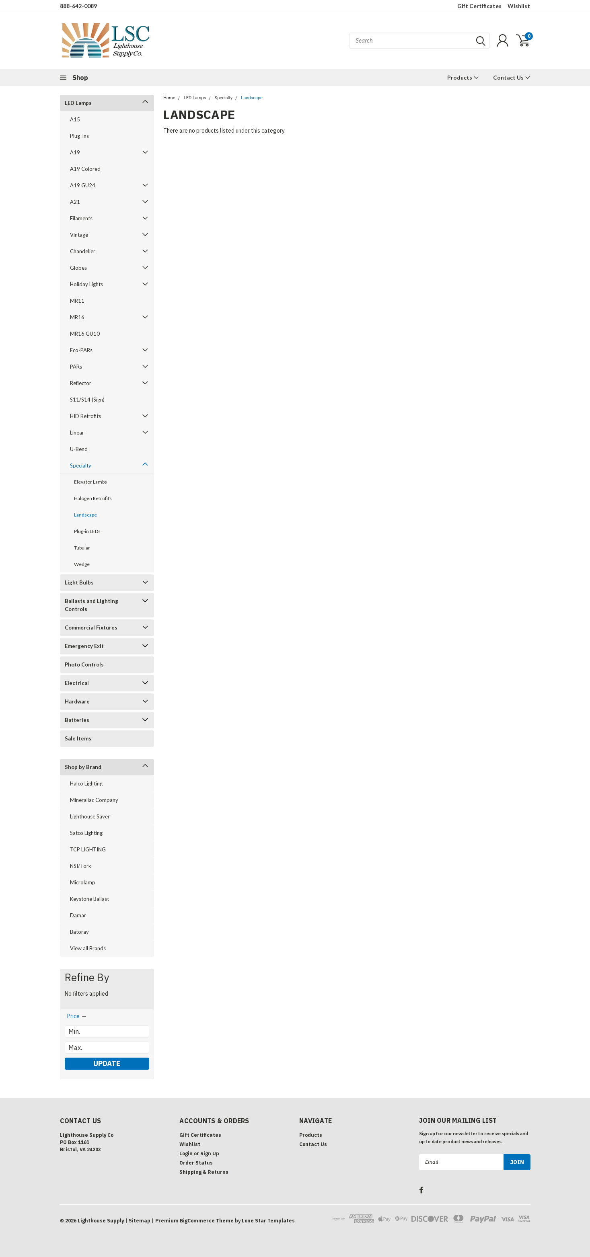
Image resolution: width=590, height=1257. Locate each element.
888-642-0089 (78, 5)
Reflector (80, 383)
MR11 (77, 300)
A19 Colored (85, 169)
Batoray (79, 932)
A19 (75, 152)
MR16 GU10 (85, 333)
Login (186, 1153)
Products (463, 77)
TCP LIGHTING (88, 849)
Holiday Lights (86, 284)
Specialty (80, 465)
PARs (76, 366)
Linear (77, 432)
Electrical (77, 683)
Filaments (81, 218)
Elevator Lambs (90, 482)
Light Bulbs (79, 582)
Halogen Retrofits (93, 498)
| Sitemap (137, 1221)
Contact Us (511, 77)
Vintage (79, 235)
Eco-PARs (81, 350)
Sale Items (78, 738)
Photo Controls (84, 664)
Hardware (77, 701)
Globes (78, 268)
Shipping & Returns (203, 1172)
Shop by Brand (83, 767)
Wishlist (519, 5)
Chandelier (82, 251)
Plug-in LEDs (87, 531)
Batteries (77, 720)
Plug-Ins (79, 136)
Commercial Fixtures (91, 627)
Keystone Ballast (89, 899)
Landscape (85, 515)
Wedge (82, 564)
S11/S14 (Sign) (87, 399)
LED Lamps (78, 103)
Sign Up (209, 1153)
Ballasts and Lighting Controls (91, 605)
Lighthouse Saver (90, 816)
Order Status (196, 1163)
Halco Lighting (86, 783)
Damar (78, 915)
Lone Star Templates (268, 1221)
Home (169, 97)
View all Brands (88, 948)
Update (106, 1063)
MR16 (77, 317)
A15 (75, 119)
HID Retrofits (85, 416)
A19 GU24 (82, 185)
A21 (75, 202)
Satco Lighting (86, 833)
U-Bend (79, 449)
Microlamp (82, 882)
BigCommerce (197, 1221)
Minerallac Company (94, 800)
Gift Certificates (479, 5)
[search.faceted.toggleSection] (77, 1016)
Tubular (82, 548)
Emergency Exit (84, 646)
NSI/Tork (80, 866)
